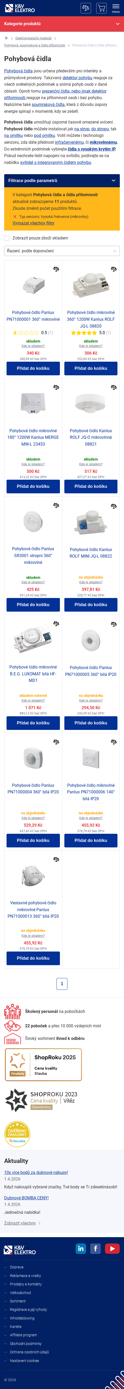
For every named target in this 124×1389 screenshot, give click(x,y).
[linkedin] (81, 1249)
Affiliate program (23, 1335)
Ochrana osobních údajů (29, 1352)
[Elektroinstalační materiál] (33, 38)
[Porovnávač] (86, 8)
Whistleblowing (22, 1318)
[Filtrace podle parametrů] (62, 180)
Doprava (17, 1267)
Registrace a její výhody (28, 1309)
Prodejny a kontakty (26, 1284)
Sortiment (18, 1301)
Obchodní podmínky (26, 1344)
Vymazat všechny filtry (33, 223)
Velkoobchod (20, 1293)
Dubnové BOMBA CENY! (26, 1197)
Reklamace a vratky (25, 1276)
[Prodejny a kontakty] (52, 1026)
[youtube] (112, 1249)
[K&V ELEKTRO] (20, 8)
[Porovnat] (56, 270)
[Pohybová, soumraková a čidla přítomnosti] (34, 45)
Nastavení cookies (24, 1361)
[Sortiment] (44, 1038)
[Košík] (101, 8)
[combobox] (7, 251)
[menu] (116, 9)
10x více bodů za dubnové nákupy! (36, 1172)
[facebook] (95, 1249)
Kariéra (15, 1326)
